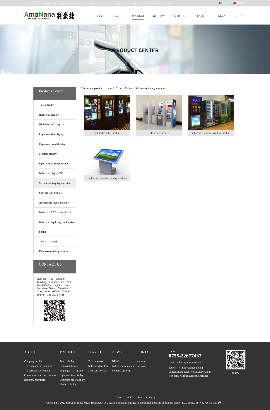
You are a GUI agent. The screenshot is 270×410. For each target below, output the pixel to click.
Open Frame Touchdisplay (54, 163)
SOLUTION (158, 16)
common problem (121, 370)
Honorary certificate (34, 379)
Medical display (48, 153)
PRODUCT (138, 16)
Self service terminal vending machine (210, 133)
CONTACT (240, 16)
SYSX (129, 397)
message (141, 366)
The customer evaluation (37, 370)
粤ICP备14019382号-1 (211, 402)
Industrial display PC (51, 173)
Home (100, 16)
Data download (96, 361)
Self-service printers (158, 133)
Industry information (123, 366)
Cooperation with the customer (40, 375)
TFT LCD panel (48, 241)
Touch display (46, 105)
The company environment (38, 366)
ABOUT (119, 16)
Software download (98, 366)
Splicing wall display (50, 193)
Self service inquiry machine (54, 183)
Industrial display (49, 114)
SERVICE (179, 16)
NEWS (221, 16)
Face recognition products (53, 251)
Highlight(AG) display (51, 124)
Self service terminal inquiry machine (107, 178)
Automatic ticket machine (107, 133)
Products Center (123, 88)
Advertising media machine (54, 202)
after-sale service (97, 370)
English (226, 3)
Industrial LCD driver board (55, 212)
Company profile (33, 361)
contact (141, 361)
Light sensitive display (51, 134)
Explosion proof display (52, 144)
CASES (201, 16)
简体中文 (241, 3)
